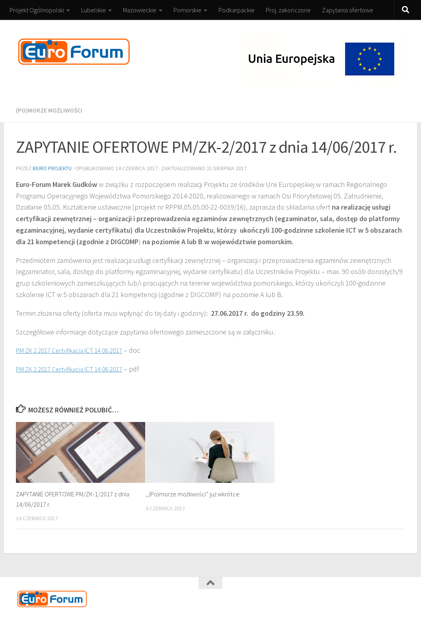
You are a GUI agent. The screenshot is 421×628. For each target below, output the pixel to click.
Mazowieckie (139, 10)
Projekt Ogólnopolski (37, 10)
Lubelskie (93, 10)
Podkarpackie (236, 10)
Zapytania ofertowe (347, 10)
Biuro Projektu (53, 167)
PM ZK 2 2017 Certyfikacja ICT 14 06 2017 (76, 349)
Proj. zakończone (288, 10)
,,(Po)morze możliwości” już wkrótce (195, 493)
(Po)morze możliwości (50, 110)
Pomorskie (187, 10)
